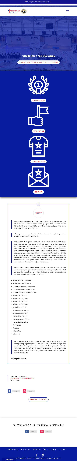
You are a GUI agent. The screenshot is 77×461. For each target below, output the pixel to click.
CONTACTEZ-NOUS (38, 399)
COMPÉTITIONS (38, 100)
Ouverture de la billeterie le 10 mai (38, 62)
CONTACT (38, 192)
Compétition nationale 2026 (38, 55)
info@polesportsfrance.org (22, 378)
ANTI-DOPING (38, 131)
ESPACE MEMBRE (38, 162)
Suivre (16, 391)
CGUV (54, 449)
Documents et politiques (19, 449)
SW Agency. (57, 458)
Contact (62, 449)
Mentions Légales (41, 449)
